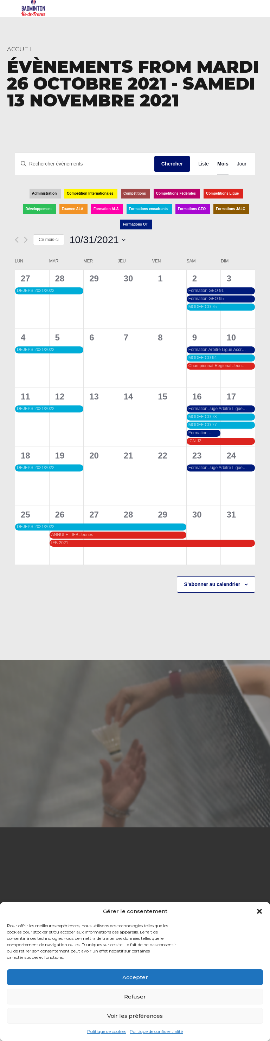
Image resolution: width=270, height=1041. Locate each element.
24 (231, 455)
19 (60, 455)
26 (60, 514)
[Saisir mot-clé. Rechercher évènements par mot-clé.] (84, 164)
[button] (259, 911)
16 (197, 396)
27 (25, 278)
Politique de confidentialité (156, 1031)
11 (25, 396)
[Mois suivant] (26, 239)
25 (25, 514)
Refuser (135, 996)
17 (231, 396)
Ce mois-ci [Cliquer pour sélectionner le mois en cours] (49, 239)
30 (197, 514)
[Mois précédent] (17, 239)
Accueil (20, 49)
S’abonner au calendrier (212, 584)
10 (231, 337)
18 (25, 455)
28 (60, 278)
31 (231, 514)
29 (162, 514)
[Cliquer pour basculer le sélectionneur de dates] (98, 240)
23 (197, 455)
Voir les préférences (135, 1016)
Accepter (135, 977)
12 (60, 396)
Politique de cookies (106, 1031)
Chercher (172, 164)
